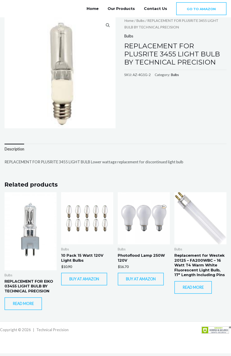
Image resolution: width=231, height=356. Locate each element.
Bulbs (141, 20)
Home (96, 8)
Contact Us (156, 8)
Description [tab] (14, 149)
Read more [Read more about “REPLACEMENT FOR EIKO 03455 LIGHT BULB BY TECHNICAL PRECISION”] (26, 305)
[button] (201, 8)
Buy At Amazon (80, 283)
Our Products (123, 8)
